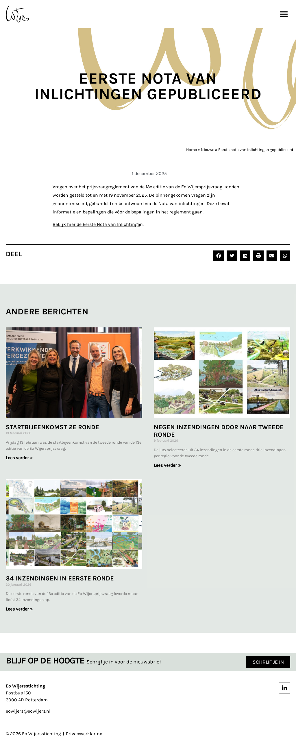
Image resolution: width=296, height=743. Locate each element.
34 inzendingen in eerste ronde (60, 578)
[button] (283, 14)
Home (191, 150)
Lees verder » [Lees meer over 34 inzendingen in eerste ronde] (19, 609)
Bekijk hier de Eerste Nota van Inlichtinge (96, 224)
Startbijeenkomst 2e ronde (52, 427)
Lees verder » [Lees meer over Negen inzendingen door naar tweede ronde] (167, 465)
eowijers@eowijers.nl (28, 711)
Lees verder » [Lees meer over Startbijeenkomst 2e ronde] (19, 457)
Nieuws (207, 150)
